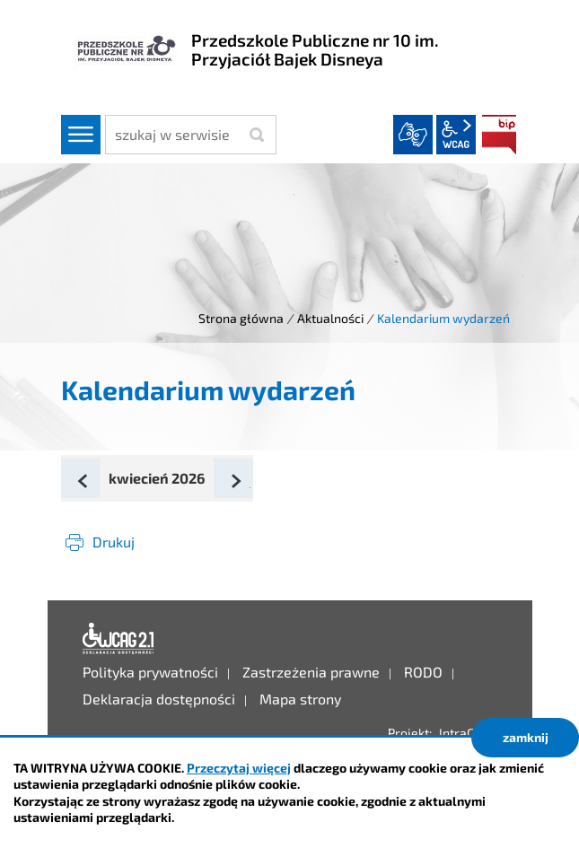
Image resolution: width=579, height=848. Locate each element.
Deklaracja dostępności (118, 639)
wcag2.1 (456, 134)
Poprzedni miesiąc (99, 481)
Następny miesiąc (251, 481)
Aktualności (330, 318)
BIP (499, 134)
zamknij (525, 737)
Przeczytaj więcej (239, 767)
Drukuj (113, 541)
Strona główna (241, 318)
